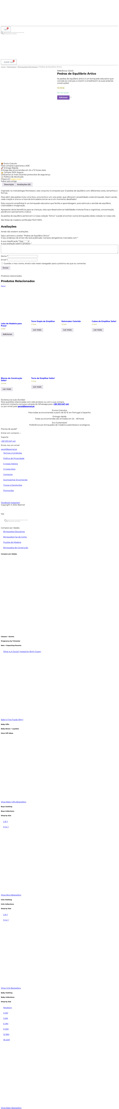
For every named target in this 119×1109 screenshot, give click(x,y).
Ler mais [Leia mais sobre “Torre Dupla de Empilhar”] (37, 329)
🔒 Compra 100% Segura (12, 171)
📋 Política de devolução (12, 176)
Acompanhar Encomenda (15, 479)
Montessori (11, 67)
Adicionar (63, 97)
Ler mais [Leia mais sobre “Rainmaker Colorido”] (67, 329)
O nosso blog (9, 468)
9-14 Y (6, 826)
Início (3, 67)
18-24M (6, 1039)
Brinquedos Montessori (28, 67)
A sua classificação (10, 240)
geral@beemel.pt (26, 405)
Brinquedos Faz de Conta (15, 536)
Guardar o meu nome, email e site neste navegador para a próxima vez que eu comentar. (45, 262)
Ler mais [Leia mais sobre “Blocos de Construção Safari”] (7, 388)
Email (4, 259)
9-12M (6, 1028)
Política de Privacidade (13, 457)
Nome (4, 255)
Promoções (8, 490)
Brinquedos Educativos (14, 531)
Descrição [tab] (9, 183)
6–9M (5, 1023)
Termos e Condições (12, 452)
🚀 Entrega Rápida (9, 167)
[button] (59, 26)
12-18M (6, 1033)
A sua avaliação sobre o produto (16, 243)
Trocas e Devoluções (12, 484)
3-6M (5, 1017)
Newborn (7, 1007)
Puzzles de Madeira (12, 541)
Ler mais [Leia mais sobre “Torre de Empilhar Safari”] (37, 386)
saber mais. (16, 178)
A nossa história (10, 463)
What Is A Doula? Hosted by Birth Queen (22, 651)
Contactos (8, 473)
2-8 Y (5, 821)
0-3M (5, 1012)
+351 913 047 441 (61, 403)
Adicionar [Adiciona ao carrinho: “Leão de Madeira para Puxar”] (7, 333)
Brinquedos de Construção (15, 547)
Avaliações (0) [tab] (24, 183)
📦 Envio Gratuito (9, 163)
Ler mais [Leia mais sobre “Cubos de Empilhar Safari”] (98, 329)
